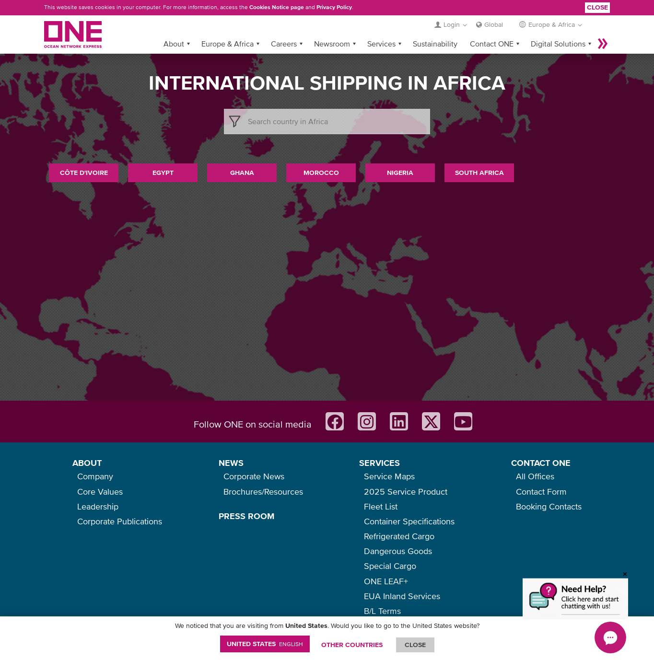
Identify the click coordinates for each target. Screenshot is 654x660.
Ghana (242, 172)
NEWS (231, 463)
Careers (284, 43)
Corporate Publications (119, 521)
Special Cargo (390, 566)
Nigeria (400, 172)
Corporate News (253, 476)
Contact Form (541, 491)
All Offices (535, 476)
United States (265, 644)
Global (493, 24)
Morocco (321, 172)
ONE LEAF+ (386, 581)
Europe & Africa (227, 43)
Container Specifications (409, 521)
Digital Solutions (558, 43)
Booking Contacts (549, 506)
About (174, 43)
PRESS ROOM (246, 516)
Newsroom (332, 43)
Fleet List (380, 506)
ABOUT (87, 463)
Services (381, 43)
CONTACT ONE (541, 463)
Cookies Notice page (276, 7)
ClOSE (415, 644)
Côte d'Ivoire (84, 172)
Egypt (163, 172)
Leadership (97, 506)
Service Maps (389, 476)
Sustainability (435, 43)
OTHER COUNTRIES (352, 644)
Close (597, 7)
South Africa (479, 172)
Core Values (100, 491)
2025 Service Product (405, 491)
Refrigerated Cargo (399, 536)
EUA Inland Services (402, 596)
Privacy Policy (334, 7)
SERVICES (379, 463)
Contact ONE (492, 43)
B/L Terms (382, 611)
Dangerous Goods (398, 551)
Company (95, 476)
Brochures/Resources (263, 491)
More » (603, 44)
